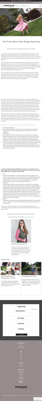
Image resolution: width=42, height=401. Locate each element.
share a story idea (21, 347)
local (21, 353)
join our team (21, 378)
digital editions (27, 217)
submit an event (21, 371)
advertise (21, 344)
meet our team (21, 366)
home (21, 357)
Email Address (21, 311)
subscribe (21, 375)
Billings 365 (29, 0)
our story (21, 364)
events (21, 359)
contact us (21, 380)
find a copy (21, 374)
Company (21, 329)
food (21, 356)
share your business (21, 346)
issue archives (21, 377)
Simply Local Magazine (23, 0)
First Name (21, 318)
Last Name (21, 323)
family (21, 354)
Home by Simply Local (14, 0)
